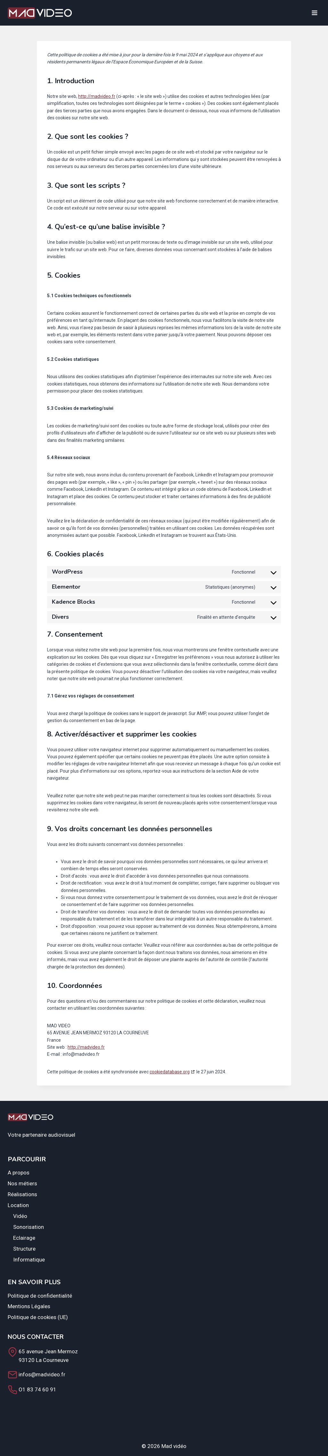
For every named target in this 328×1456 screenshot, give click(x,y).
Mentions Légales (29, 1306)
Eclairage (24, 1238)
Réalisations (22, 1194)
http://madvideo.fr (96, 96)
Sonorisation (28, 1227)
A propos (18, 1172)
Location (18, 1205)
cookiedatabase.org (170, 1071)
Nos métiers (22, 1183)
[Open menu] (314, 13)
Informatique (29, 1259)
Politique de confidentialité (40, 1296)
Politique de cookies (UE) (38, 1317)
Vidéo (20, 1216)
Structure (24, 1248)
